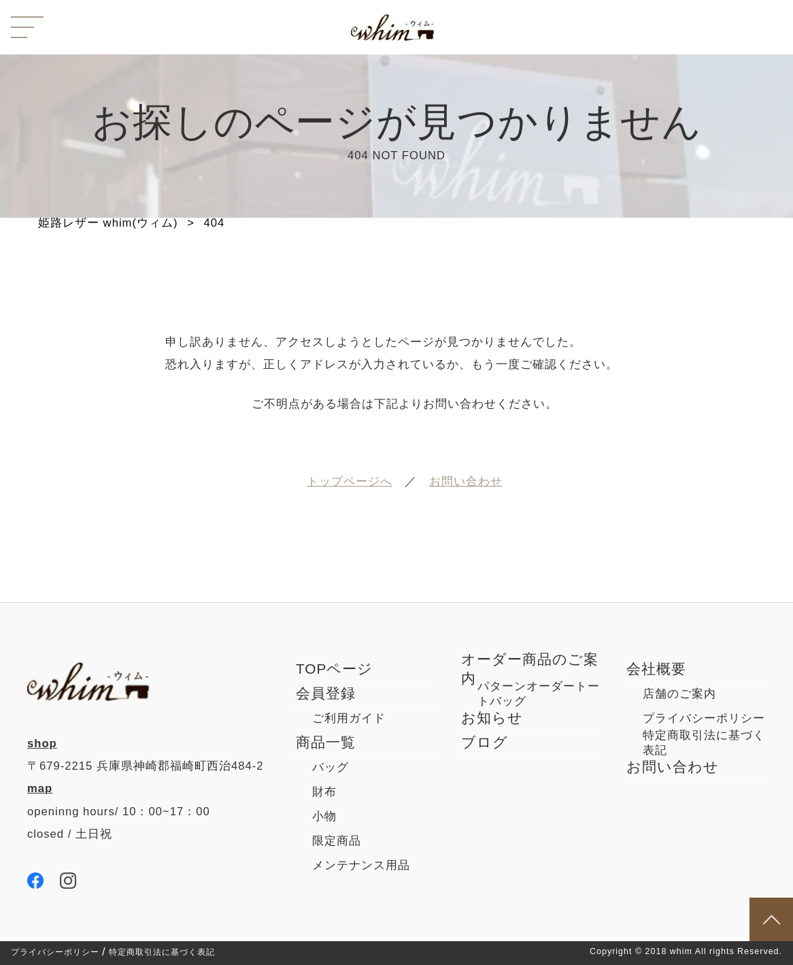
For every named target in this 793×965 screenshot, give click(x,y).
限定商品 (336, 840)
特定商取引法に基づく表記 (162, 952)
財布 (324, 791)
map (39, 788)
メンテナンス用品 (361, 865)
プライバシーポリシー (55, 952)
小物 (324, 816)
